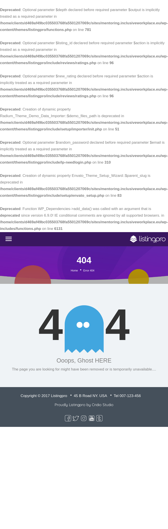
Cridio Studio (102, 404)
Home (74, 270)
